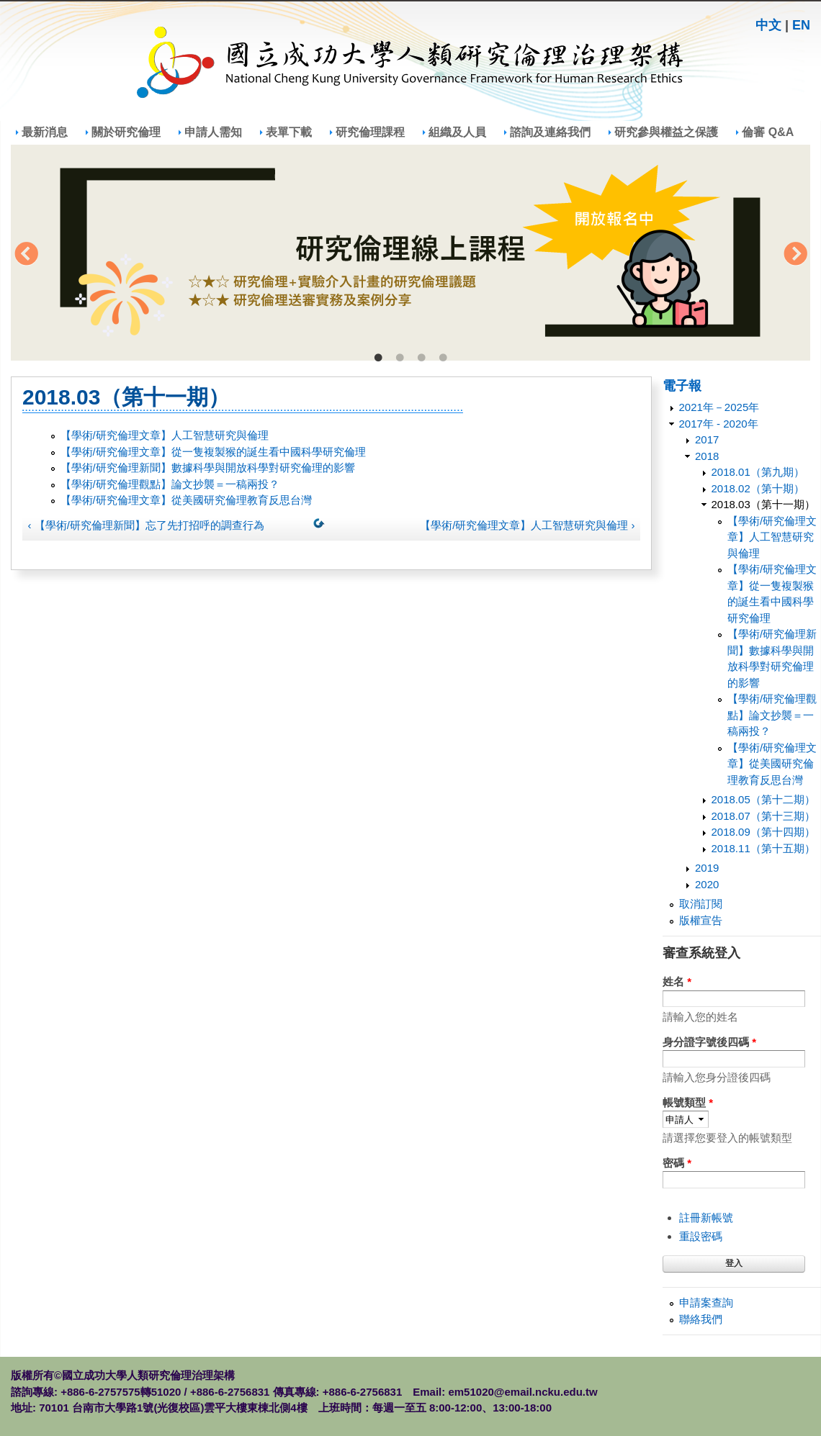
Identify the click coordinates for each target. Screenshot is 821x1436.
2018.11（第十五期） (763, 848)
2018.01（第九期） (758, 472)
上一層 (322, 526)
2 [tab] (399, 358)
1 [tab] (378, 358)
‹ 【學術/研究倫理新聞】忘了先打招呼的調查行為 (146, 525)
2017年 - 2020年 (718, 423)
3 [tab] (421, 358)
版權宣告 (700, 920)
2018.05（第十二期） (763, 799)
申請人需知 (213, 132)
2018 (707, 456)
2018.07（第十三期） (763, 816)
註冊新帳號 (706, 1217)
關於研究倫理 (126, 132)
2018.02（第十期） (758, 488)
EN (801, 25)
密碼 (677, 1163)
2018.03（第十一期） (763, 504)
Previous (26, 255)
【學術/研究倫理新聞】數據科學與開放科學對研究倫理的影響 (207, 467)
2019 (707, 868)
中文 (768, 25)
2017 (707, 439)
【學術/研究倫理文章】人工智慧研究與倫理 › (527, 525)
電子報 (682, 386)
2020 (707, 884)
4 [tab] (443, 358)
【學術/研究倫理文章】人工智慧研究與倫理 (164, 435)
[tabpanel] (410, 253)
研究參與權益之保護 (666, 132)
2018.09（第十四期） (763, 832)
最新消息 (45, 132)
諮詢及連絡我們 (550, 132)
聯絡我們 (700, 1319)
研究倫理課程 (370, 132)
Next (795, 255)
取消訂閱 (700, 904)
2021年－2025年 (719, 407)
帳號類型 (688, 1102)
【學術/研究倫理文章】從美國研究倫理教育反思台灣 (186, 500)
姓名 (677, 981)
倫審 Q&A (768, 132)
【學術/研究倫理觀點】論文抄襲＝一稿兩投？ (169, 484)
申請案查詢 (706, 1302)
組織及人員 (457, 132)
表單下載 (289, 132)
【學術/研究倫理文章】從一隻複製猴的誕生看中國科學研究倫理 (213, 452)
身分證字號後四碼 (709, 1042)
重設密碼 (700, 1236)
